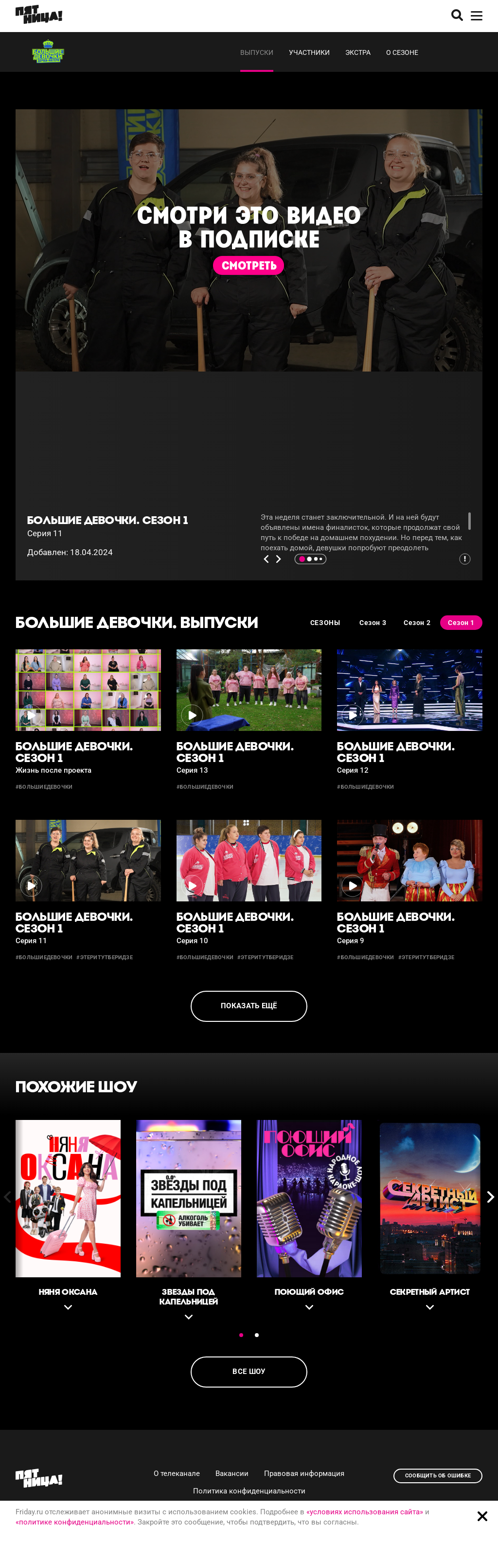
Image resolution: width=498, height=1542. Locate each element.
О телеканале (177, 1473)
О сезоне (402, 52)
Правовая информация (304, 1473)
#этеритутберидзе (104, 957)
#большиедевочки (44, 787)
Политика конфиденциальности (249, 1491)
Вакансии (232, 1473)
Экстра (358, 52)
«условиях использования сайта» (364, 1512)
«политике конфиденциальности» (75, 1522)
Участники (309, 52)
